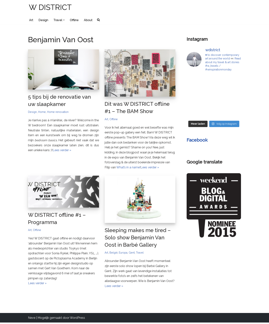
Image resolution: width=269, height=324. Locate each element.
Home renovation (58, 111)
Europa (123, 253)
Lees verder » (62, 151)
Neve (31, 319)
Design (43, 20)
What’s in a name (128, 168)
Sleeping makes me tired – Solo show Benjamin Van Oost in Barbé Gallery (138, 238)
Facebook (197, 140)
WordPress (77, 319)
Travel (140, 253)
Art (31, 20)
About (88, 20)
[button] (64, 20)
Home (42, 111)
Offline (74, 20)
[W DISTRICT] (50, 7)
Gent (132, 253)
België (113, 253)
